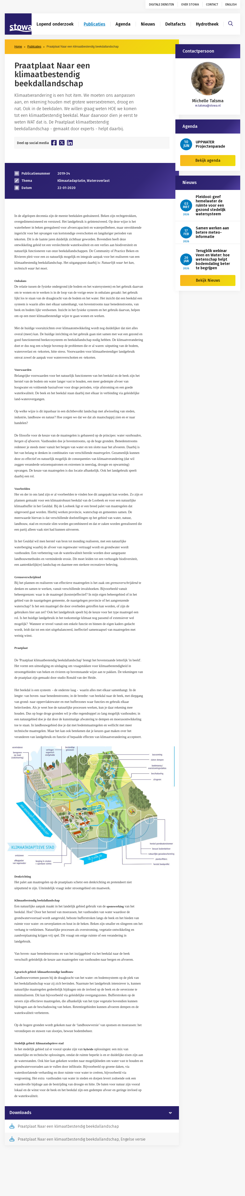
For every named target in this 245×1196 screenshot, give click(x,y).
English (231, 4)
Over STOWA (190, 4)
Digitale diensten (161, 4)
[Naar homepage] (18, 24)
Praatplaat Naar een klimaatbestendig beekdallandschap (68, 1126)
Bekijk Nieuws (208, 280)
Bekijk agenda (207, 160)
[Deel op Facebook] (54, 143)
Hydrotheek (207, 24)
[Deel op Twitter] (62, 143)
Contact (212, 4)
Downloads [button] (20, 1112)
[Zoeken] (230, 23)
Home (18, 46)
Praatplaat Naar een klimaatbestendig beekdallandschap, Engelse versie (81, 1139)
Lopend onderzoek (55, 24)
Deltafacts (175, 24)
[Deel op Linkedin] (70, 142)
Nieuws (148, 24)
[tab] (92, 1113)
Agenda (123, 24)
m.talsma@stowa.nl (208, 105)
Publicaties (94, 24)
